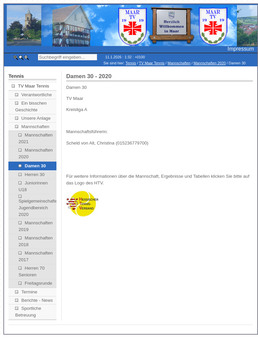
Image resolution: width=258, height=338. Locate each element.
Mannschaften (179, 63)
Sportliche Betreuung (28, 312)
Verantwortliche (33, 94)
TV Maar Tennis (152, 63)
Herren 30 (31, 174)
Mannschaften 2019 (35, 226)
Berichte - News (34, 300)
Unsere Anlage (32, 118)
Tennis (130, 63)
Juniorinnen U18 (33, 186)
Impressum (240, 49)
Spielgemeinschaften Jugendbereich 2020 (37, 206)
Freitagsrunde (35, 283)
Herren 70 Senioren (31, 271)
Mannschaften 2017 (35, 256)
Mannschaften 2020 (210, 63)
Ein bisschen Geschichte (31, 106)
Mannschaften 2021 (35, 138)
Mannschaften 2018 (35, 241)
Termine (26, 291)
